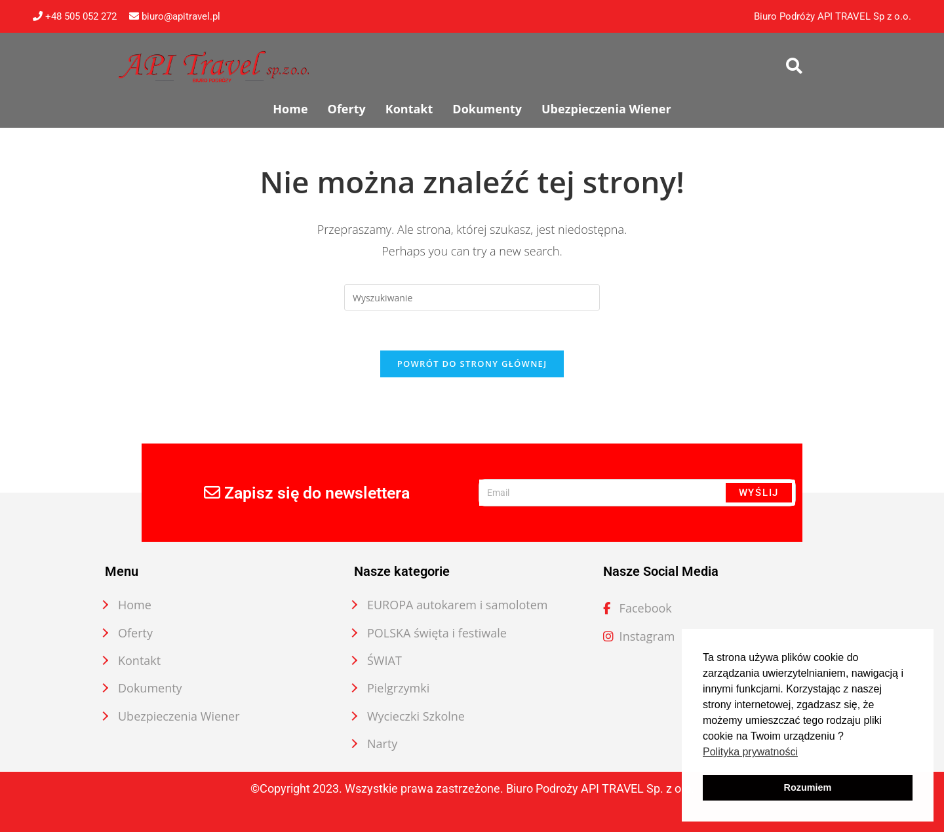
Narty (382, 743)
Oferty (135, 633)
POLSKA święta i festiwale (437, 633)
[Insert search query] (472, 297)
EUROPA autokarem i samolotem (457, 605)
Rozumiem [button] (808, 787)
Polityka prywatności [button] (750, 751)
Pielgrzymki (398, 688)
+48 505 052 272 (75, 16)
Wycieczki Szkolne (416, 716)
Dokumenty (150, 688)
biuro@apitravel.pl (174, 16)
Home (134, 605)
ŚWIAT (384, 660)
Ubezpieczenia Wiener (179, 716)
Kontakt (139, 660)
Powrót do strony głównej (472, 363)
